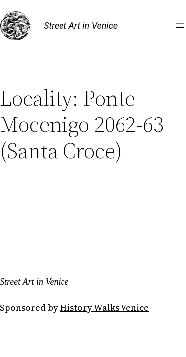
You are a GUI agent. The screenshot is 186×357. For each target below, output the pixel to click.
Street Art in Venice (81, 25)
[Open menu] (180, 26)
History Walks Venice (104, 307)
